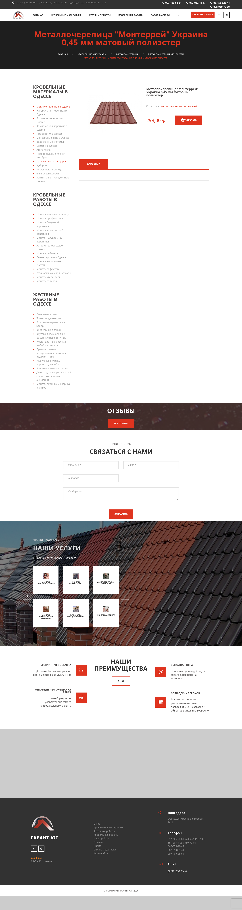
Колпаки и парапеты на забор (50, 330)
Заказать (188, 126)
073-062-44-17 (197, 2)
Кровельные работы (130, 18)
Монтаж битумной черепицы (47, 230)
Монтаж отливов (46, 287)
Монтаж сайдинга (47, 259)
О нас (120, 687)
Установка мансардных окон (53, 279)
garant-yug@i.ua (177, 877)
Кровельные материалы (66, 18)
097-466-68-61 (173, 2)
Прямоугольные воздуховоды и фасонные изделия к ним (51, 359)
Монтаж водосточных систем (49, 269)
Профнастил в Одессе (49, 140)
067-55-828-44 (221, 2)
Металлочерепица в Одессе (53, 112)
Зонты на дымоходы (48, 324)
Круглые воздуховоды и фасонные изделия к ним (51, 341)
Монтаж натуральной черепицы (49, 245)
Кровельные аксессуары (51, 167)
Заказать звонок (202, 17)
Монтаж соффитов (47, 275)
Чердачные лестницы (49, 175)
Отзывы (98, 848)
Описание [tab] (93, 170)
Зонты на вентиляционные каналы (52, 185)
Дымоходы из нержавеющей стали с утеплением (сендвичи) (53, 382)
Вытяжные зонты (46, 320)
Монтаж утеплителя (48, 283)
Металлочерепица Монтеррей (166, 60)
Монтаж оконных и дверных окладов (53, 391)
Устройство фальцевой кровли (50, 253)
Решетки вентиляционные (52, 374)
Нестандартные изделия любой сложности (51, 349)
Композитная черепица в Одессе (51, 134)
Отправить (121, 520)
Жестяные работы (100, 18)
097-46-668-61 (176, 860)
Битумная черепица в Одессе (49, 126)
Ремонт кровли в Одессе (51, 263)
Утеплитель (43, 156)
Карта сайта (101, 859)
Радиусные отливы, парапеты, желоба (48, 368)
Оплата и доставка (105, 855)
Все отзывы (121, 429)
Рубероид (42, 171)
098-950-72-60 (221, 6)
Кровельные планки (48, 336)
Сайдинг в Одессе (47, 152)
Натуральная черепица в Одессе (51, 118)
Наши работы (102, 844)
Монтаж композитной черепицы (49, 238)
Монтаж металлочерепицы (52, 220)
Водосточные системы (50, 148)
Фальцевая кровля (47, 179)
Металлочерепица (127, 60)
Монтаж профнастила (49, 224)
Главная (38, 18)
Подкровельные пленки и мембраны (51, 161)
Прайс (97, 852)
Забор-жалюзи (160, 18)
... (178, 18)
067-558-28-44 (176, 852)
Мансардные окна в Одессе (52, 144)
